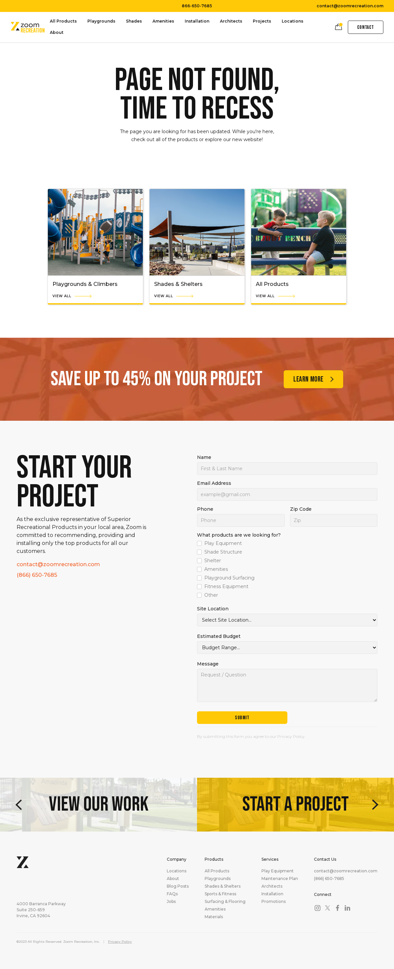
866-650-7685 (197, 6)
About (56, 32)
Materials (214, 917)
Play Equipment (277, 871)
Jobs (171, 902)
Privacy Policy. (291, 736)
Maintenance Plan (279, 879)
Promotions (273, 902)
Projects (262, 21)
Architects (231, 21)
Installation (197, 21)
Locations (292, 21)
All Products (63, 21)
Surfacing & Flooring (225, 902)
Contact (365, 27)
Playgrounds (101, 21)
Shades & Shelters (223, 886)
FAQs (172, 894)
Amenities (163, 21)
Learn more (308, 379)
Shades (134, 21)
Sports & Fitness (220, 894)
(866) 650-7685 (37, 575)
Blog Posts (178, 886)
